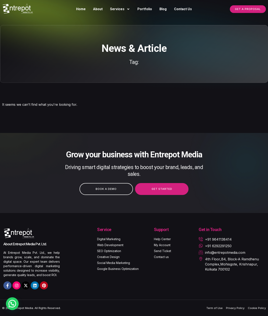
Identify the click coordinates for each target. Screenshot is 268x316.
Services (120, 9)
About (98, 9)
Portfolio (144, 9)
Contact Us (183, 9)
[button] (12, 303)
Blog (163, 9)
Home (81, 9)
